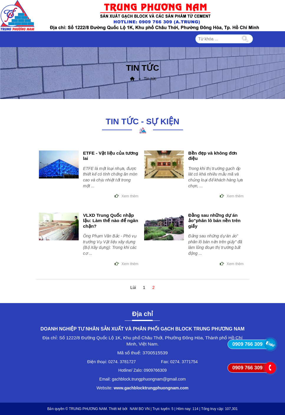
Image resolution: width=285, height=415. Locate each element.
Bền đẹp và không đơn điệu (212, 156)
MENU (188, 39)
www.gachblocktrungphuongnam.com (151, 388)
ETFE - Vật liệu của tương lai (110, 156)
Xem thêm (129, 196)
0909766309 (155, 370)
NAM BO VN (139, 409)
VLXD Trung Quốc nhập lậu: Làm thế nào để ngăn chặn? (110, 221)
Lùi (133, 287)
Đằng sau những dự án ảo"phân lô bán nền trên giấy (214, 221)
